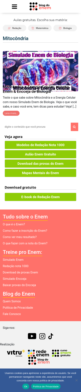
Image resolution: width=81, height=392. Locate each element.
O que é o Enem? (14, 224)
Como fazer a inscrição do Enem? (25, 230)
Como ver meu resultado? (20, 237)
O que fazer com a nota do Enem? (25, 243)
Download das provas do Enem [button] (40, 164)
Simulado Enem (13, 260)
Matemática (39, 28)
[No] (76, 380)
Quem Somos (12, 301)
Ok (25, 386)
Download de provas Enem (20, 272)
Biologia (65, 28)
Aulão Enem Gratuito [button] (40, 154)
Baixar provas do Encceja (19, 285)
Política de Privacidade (18, 307)
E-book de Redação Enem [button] (40, 197)
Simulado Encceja (14, 279)
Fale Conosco (12, 314)
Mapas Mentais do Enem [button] (40, 173)
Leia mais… (11, 113)
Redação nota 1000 (15, 266)
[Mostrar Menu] (14, 6)
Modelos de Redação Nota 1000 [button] (41, 145)
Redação (14, 28)
